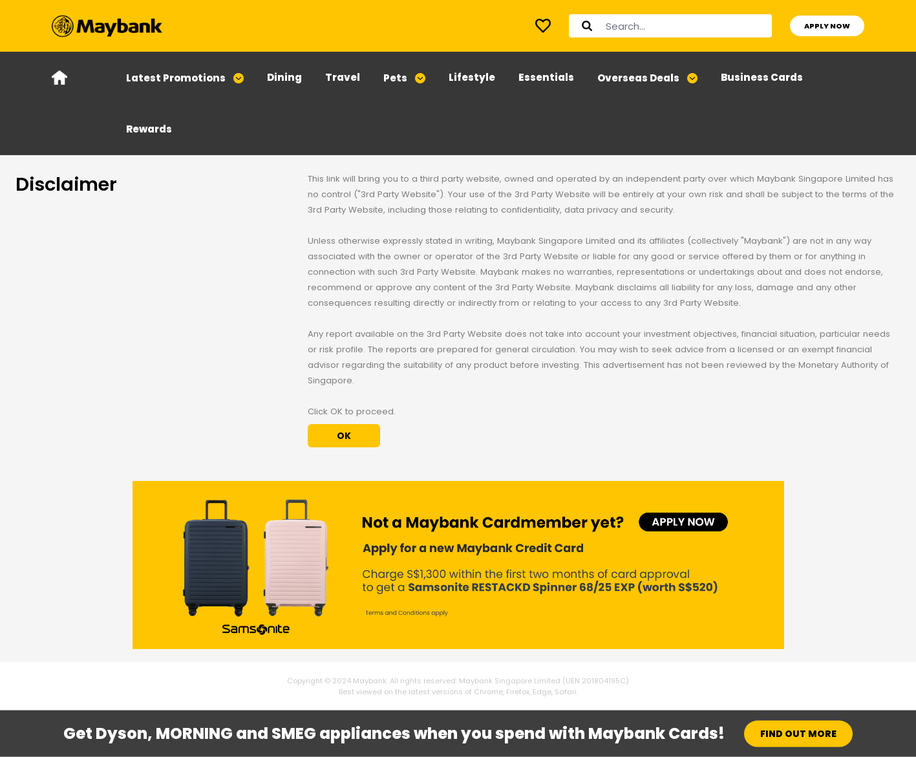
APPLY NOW (827, 26)
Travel (342, 77)
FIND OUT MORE (798, 733)
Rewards (149, 129)
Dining (284, 77)
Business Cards (762, 77)
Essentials (546, 77)
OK (344, 435)
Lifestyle (472, 77)
